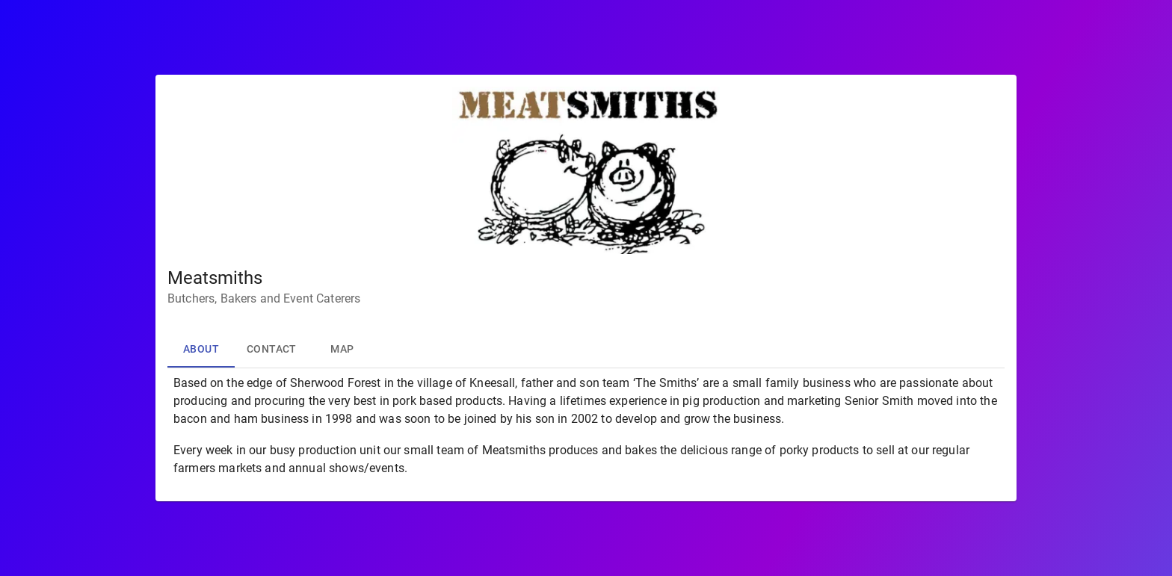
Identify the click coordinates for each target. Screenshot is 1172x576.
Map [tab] (342, 350)
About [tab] (201, 350)
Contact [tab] (272, 350)
